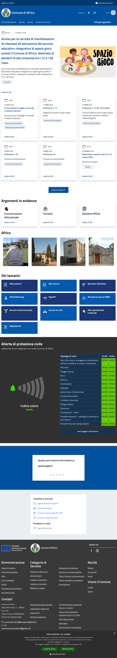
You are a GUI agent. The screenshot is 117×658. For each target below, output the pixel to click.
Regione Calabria (7, 3)
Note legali (63, 623)
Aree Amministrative (9, 572)
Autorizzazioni (64, 584)
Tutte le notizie (58, 190)
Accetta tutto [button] (49, 649)
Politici (4, 584)
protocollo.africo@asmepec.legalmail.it (20, 622)
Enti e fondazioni (7, 580)
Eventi (90, 591)
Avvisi (8, 33)
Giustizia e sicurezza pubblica (70, 572)
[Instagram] (92, 12)
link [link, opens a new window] (80, 644)
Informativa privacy (66, 619)
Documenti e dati (8, 592)
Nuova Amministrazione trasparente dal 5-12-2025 (69, 613)
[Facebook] (87, 12)
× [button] (114, 633)
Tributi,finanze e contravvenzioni (71, 576)
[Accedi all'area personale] (104, 3)
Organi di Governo (8, 568)
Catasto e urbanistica (38, 584)
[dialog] (58, 644)
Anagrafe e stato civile (39, 571)
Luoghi (90, 587)
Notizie (90, 568)
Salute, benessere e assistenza (71, 580)
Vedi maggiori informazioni (87, 431)
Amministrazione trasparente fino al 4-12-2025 (70, 606)
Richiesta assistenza (38, 617)
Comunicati (92, 572)
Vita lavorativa (35, 575)
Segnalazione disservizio (39, 608)
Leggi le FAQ (35, 612)
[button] (58, 654)
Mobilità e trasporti (37, 588)
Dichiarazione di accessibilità (70, 627)
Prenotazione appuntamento (41, 604)
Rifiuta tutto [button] (67, 649)
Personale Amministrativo (11, 588)
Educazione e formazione (68, 568)
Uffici (3, 576)
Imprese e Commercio (38, 579)
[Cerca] (113, 12)
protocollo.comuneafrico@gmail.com (16, 628)
